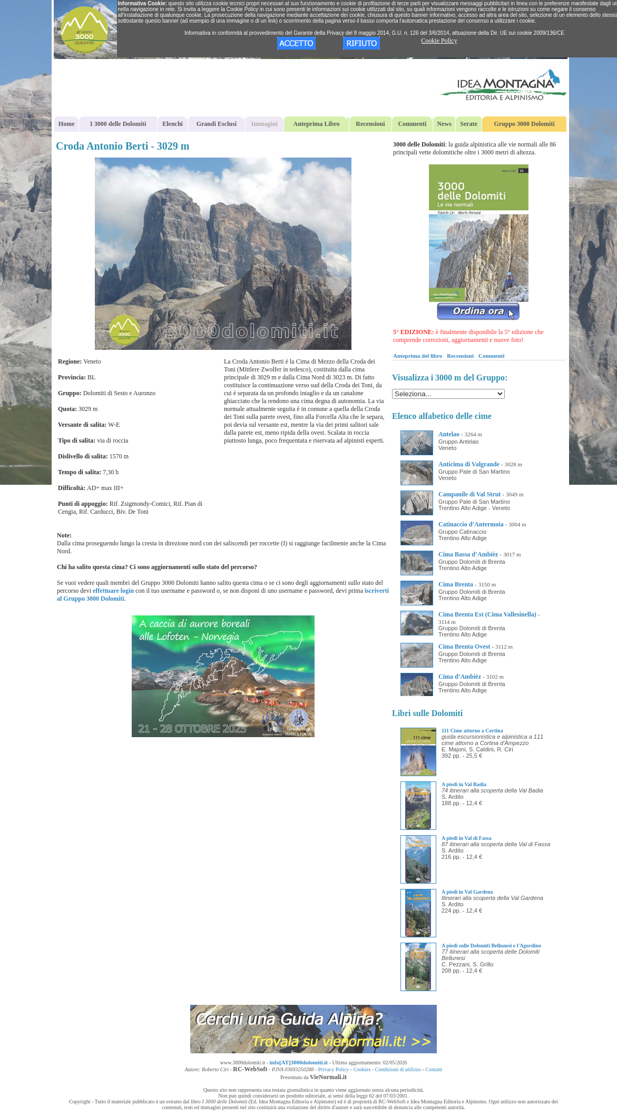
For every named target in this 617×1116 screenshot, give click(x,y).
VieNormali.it (328, 1077)
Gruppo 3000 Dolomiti (524, 124)
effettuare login (113, 590)
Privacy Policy (333, 1069)
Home (66, 124)
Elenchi (172, 124)
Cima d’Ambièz (459, 676)
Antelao (448, 434)
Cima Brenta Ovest (464, 646)
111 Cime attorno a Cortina (472, 730)
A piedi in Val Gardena (467, 892)
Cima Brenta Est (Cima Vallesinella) (487, 614)
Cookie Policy (439, 40)
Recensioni (370, 124)
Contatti (433, 1069)
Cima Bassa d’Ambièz (468, 554)
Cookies (362, 1069)
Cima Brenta (455, 584)
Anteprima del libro (417, 356)
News (444, 124)
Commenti (412, 124)
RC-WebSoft (250, 1069)
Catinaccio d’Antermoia (471, 524)
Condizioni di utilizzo (398, 1069)
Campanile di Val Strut (469, 494)
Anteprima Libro (316, 124)
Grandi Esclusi (217, 124)
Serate (468, 124)
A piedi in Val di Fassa (467, 838)
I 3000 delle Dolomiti (118, 124)
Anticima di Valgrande (469, 464)
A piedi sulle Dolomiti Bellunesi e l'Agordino (491, 945)
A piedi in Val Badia (464, 784)
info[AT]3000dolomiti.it (299, 1062)
